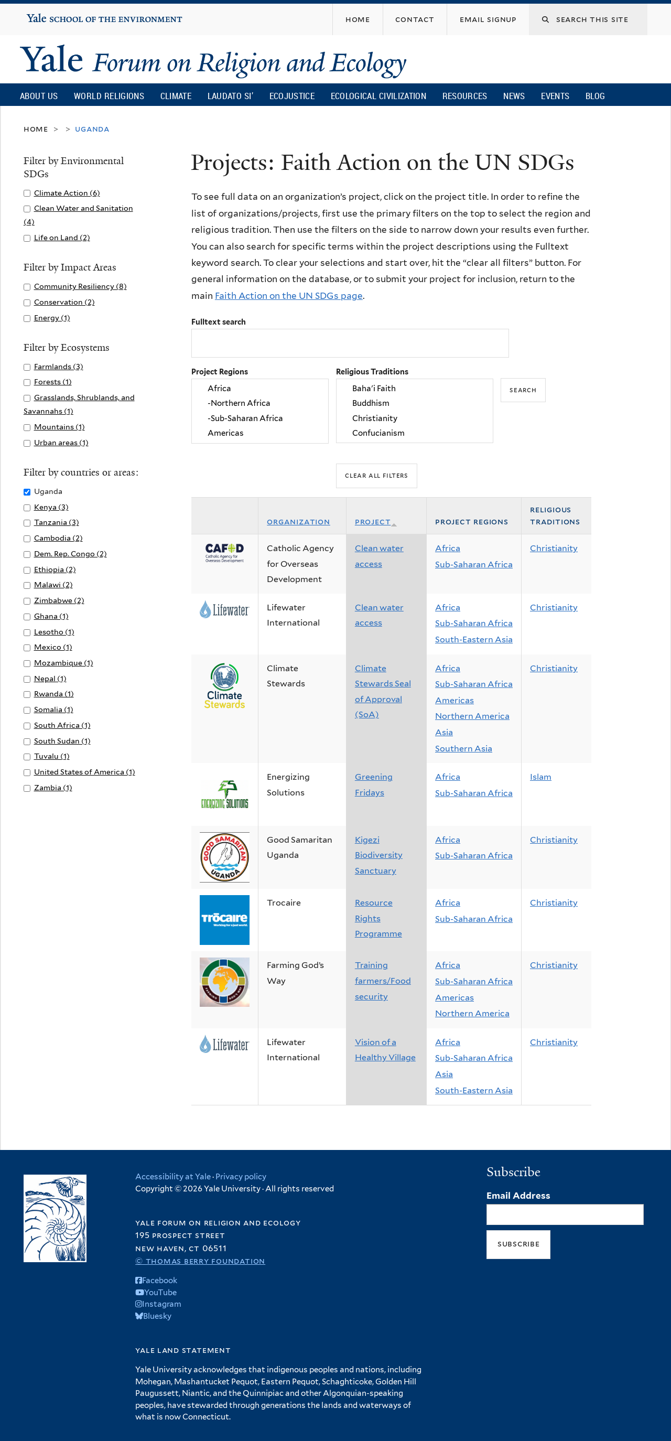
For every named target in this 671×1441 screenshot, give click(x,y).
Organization (298, 521)
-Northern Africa (260, 403)
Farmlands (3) (58, 366)
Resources (465, 96)
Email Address (518, 1195)
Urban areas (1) (61, 442)
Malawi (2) (53, 584)
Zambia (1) (53, 787)
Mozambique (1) (63, 662)
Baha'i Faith (414, 388)
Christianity (414, 418)
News (514, 96)
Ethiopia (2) (55, 569)
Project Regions (219, 371)
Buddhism (414, 403)
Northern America (472, 716)
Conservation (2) (64, 301)
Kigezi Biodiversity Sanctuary (379, 855)
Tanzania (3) (56, 522)
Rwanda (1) (54, 693)
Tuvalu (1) (52, 755)
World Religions (109, 96)
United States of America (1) (84, 771)
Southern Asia (463, 749)
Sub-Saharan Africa (474, 564)
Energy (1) (52, 317)
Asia (444, 732)
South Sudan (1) (62, 740)
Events (555, 96)
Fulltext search (218, 321)
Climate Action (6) (67, 192)
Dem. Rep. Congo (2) (70, 553)
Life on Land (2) (62, 237)
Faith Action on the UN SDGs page (289, 296)
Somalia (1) (53, 709)
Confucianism (414, 433)
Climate (175, 96)
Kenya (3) (51, 506)
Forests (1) (53, 381)
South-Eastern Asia (474, 639)
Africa (260, 388)
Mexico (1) (53, 646)
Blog (595, 96)
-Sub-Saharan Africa (260, 418)
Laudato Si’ (230, 96)
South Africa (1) (62, 724)
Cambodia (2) (58, 537)
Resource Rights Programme (378, 918)
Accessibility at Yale (173, 1176)
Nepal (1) (50, 678)
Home (36, 129)
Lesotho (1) (54, 631)
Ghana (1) (51, 615)
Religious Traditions (372, 371)
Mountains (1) (59, 426)
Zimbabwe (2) (59, 600)
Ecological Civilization (379, 96)
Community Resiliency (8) (80, 286)
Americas (260, 433)
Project (376, 521)
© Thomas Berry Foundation (200, 1261)
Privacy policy (240, 1176)
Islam (540, 777)
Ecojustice (292, 96)
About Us (39, 96)
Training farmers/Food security (383, 980)
